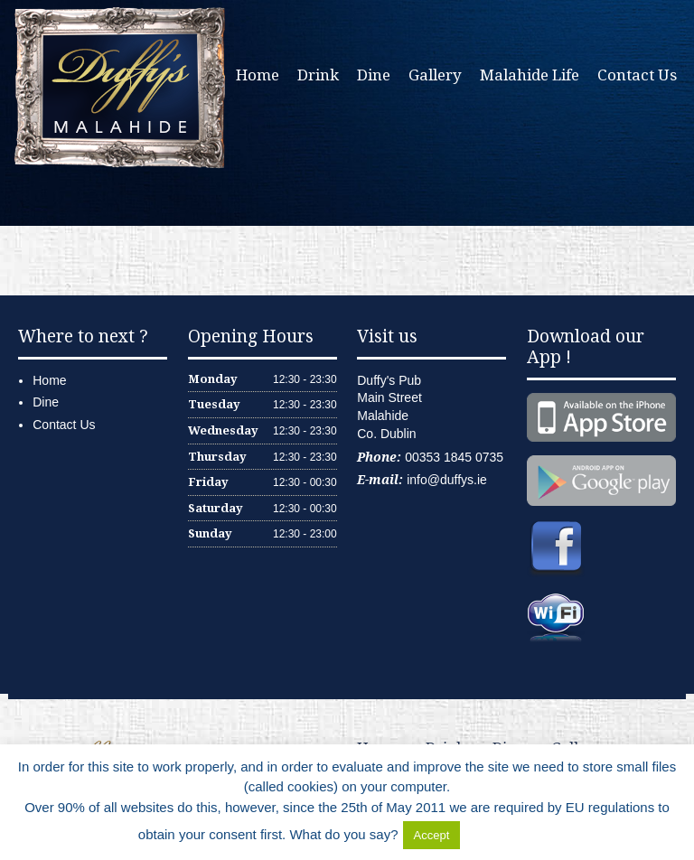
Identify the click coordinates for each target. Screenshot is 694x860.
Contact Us (637, 75)
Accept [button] (432, 835)
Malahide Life (529, 75)
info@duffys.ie (447, 479)
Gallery (435, 75)
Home (257, 75)
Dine (373, 75)
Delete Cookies (510, 834)
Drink (318, 75)
